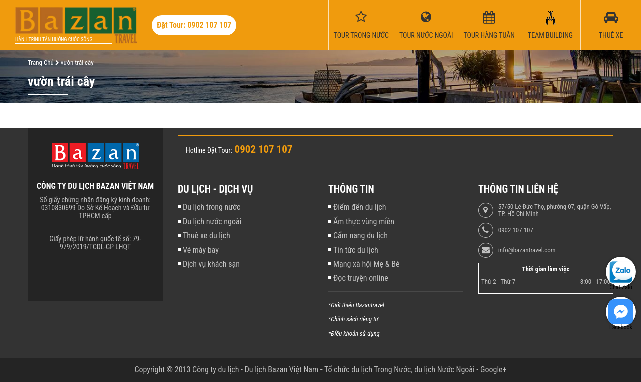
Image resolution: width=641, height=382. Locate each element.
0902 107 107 (515, 230)
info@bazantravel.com (527, 250)
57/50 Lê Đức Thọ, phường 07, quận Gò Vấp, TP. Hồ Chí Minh (554, 210)
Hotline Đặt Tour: (209, 150)
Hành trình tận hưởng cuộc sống (53, 39)
